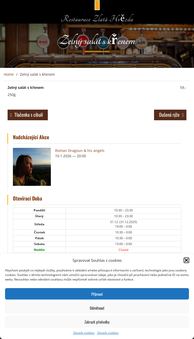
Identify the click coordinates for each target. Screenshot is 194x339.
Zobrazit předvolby (97, 322)
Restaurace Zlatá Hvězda (97, 19)
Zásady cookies (84, 333)
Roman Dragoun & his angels (79, 150)
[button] (186, 260)
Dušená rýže (169, 114)
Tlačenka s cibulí (28, 114)
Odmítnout (97, 308)
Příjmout (97, 294)
